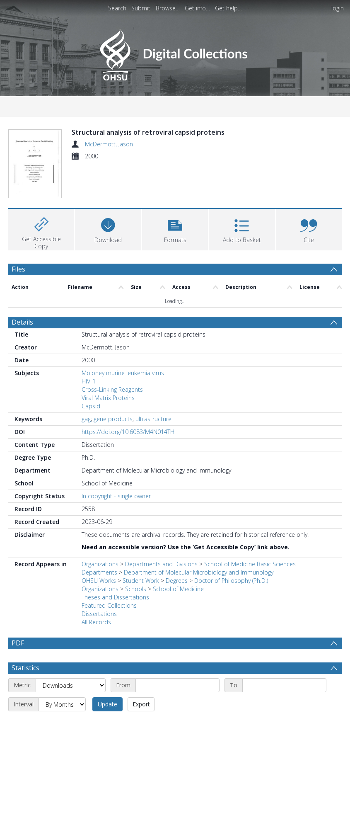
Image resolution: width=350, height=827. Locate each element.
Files (18, 269)
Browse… (168, 8)
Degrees (177, 580)
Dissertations (99, 614)
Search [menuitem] (117, 8)
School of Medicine (178, 589)
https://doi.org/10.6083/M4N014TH (128, 432)
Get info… (197, 8)
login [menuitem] (337, 8)
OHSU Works (99, 580)
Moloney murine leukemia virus (123, 373)
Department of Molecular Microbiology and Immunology (198, 572)
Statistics (25, 667)
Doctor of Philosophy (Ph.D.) (231, 580)
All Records (96, 622)
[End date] (284, 685)
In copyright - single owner (116, 496)
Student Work (141, 580)
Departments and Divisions (161, 564)
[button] (175, 228)
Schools (135, 589)
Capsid (91, 406)
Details (22, 322)
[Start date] (177, 685)
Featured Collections (109, 605)
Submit (140, 8)
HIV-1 (89, 381)
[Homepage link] (175, 52)
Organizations (100, 564)
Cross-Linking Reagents (112, 389)
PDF (18, 643)
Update (107, 704)
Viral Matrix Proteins (108, 398)
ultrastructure (153, 419)
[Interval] (62, 704)
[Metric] (71, 685)
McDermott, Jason (109, 144)
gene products (113, 419)
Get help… (228, 8)
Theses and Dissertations (115, 597)
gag (86, 419)
